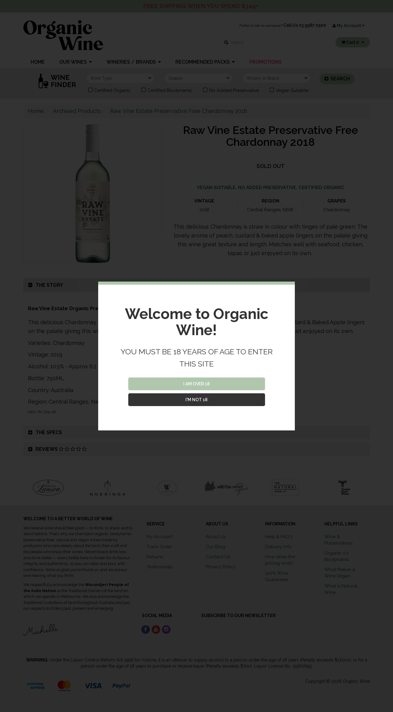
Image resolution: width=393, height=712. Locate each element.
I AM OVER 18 (196, 383)
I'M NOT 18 (196, 399)
